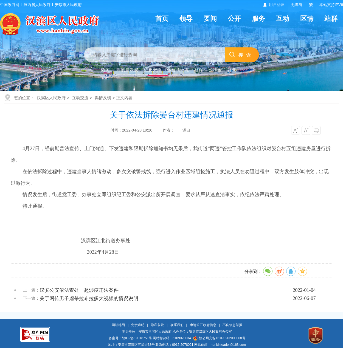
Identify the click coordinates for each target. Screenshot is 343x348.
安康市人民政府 (68, 4)
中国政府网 (9, 4)
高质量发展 (127, 69)
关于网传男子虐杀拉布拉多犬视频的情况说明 (89, 298)
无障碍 (296, 4)
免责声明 (137, 325)
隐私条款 (157, 325)
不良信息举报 (232, 325)
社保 (198, 69)
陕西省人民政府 (37, 4)
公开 (234, 18)
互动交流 (80, 97)
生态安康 (152, 69)
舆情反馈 (103, 97)
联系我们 (177, 325)
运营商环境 (178, 69)
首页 (161, 18)
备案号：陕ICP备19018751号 (130, 338)
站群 (331, 18)
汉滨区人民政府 (51, 97)
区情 (306, 18)
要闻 (210, 18)
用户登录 (276, 4)
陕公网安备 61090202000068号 (219, 338)
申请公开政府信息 (203, 325)
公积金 (215, 69)
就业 (231, 69)
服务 (258, 18)
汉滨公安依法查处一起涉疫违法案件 (79, 290)
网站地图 (118, 325)
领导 (186, 18)
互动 (282, 18)
